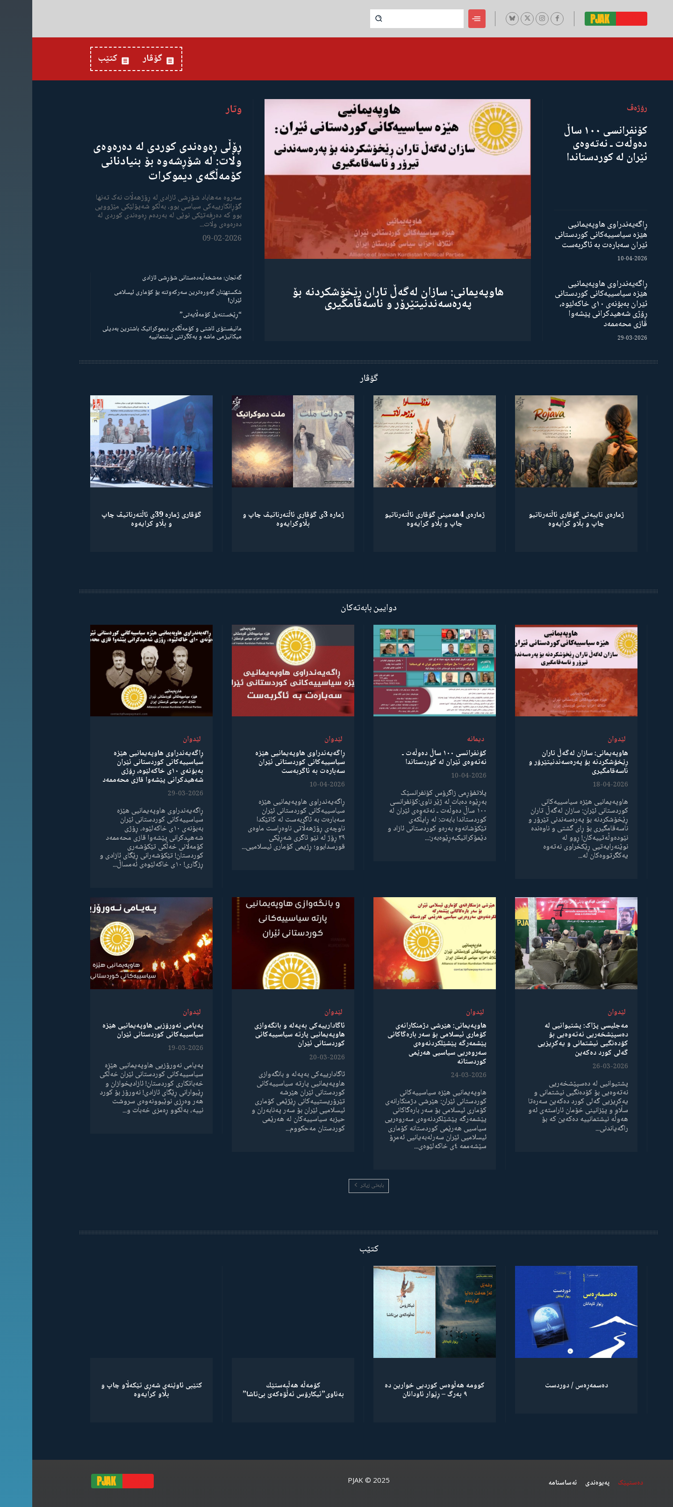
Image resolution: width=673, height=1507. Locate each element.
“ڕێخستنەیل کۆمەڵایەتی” (178, 315)
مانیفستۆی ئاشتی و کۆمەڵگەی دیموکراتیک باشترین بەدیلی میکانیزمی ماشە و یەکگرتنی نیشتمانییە (139, 333)
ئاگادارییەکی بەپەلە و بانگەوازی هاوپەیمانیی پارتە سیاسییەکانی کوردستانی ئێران (267, 1035)
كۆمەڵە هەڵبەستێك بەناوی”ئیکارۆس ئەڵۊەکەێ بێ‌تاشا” (261, 1390)
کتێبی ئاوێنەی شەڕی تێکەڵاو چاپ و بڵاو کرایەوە (119, 1390)
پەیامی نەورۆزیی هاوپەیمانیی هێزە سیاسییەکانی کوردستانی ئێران (120, 1030)
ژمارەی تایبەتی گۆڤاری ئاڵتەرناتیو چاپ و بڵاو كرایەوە (544, 519)
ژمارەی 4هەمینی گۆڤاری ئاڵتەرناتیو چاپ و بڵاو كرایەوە (402, 519)
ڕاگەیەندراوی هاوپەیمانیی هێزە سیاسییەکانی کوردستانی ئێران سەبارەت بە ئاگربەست (569, 235)
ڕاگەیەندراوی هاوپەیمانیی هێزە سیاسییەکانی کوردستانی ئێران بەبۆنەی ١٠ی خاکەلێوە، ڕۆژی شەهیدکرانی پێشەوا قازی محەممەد (569, 304)
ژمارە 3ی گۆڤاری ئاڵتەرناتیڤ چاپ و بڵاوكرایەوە (261, 519)
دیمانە (443, 739)
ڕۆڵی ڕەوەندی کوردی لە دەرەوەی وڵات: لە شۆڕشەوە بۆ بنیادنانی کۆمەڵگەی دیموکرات (135, 161)
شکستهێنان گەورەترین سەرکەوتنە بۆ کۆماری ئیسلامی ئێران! (145, 296)
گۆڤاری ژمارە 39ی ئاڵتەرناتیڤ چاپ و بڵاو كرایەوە (119, 519)
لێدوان (584, 739)
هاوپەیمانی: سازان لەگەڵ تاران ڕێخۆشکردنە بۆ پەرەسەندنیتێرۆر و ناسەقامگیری (366, 298)
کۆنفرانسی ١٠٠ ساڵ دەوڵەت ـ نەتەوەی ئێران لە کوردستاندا (573, 144)
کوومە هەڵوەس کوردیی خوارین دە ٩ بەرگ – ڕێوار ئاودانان (402, 1390)
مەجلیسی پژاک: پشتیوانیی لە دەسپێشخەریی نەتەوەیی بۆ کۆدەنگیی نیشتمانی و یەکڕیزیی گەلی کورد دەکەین (550, 1039)
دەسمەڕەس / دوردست (544, 1385)
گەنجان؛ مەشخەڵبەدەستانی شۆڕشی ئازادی (159, 278)
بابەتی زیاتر (336, 1186)
